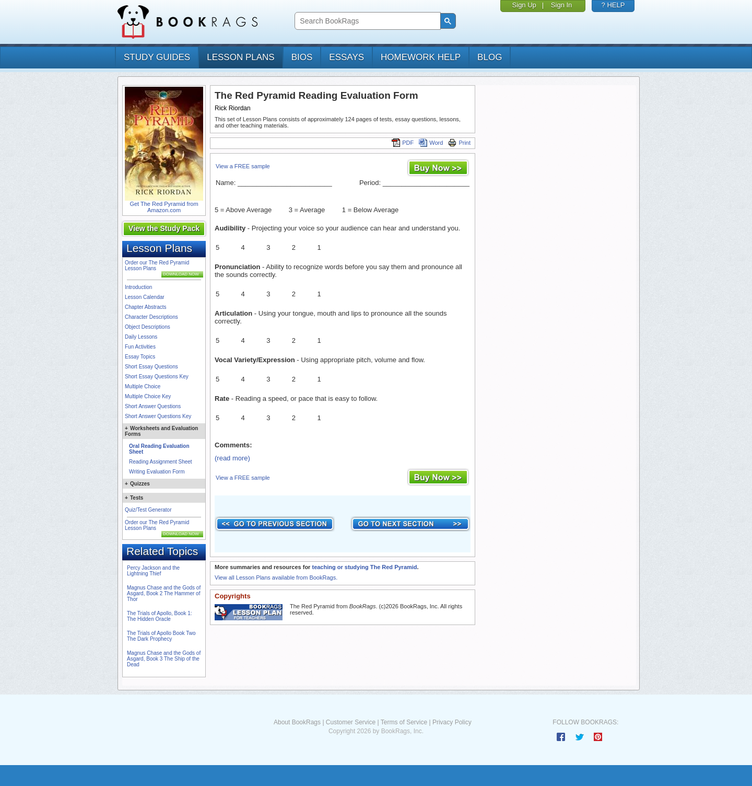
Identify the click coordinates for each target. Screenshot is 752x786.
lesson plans (240, 57)
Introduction (138, 287)
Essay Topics (140, 357)
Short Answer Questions (153, 406)
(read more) (232, 458)
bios (302, 57)
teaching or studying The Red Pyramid (364, 567)
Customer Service (350, 722)
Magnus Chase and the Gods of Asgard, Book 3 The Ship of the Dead (164, 658)
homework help (421, 57)
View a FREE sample (243, 166)
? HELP (613, 5)
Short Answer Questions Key (158, 416)
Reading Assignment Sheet (160, 462)
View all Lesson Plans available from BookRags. (276, 577)
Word (431, 143)
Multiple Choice (142, 386)
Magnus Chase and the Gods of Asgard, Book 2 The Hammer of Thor (164, 593)
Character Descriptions (151, 317)
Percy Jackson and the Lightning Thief (153, 570)
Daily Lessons (141, 337)
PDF (403, 143)
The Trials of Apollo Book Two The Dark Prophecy (161, 636)
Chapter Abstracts (145, 307)
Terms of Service (404, 722)
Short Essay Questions (151, 366)
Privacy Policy (452, 722)
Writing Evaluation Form (157, 472)
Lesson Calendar (144, 297)
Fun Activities (140, 347)
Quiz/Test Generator (148, 510)
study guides (157, 57)
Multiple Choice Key (148, 396)
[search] (366, 21)
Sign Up (524, 5)
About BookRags (297, 722)
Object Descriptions (147, 327)
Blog (489, 57)
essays (346, 57)
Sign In (561, 5)
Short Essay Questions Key (157, 376)
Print (459, 143)
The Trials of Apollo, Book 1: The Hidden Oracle (159, 616)
